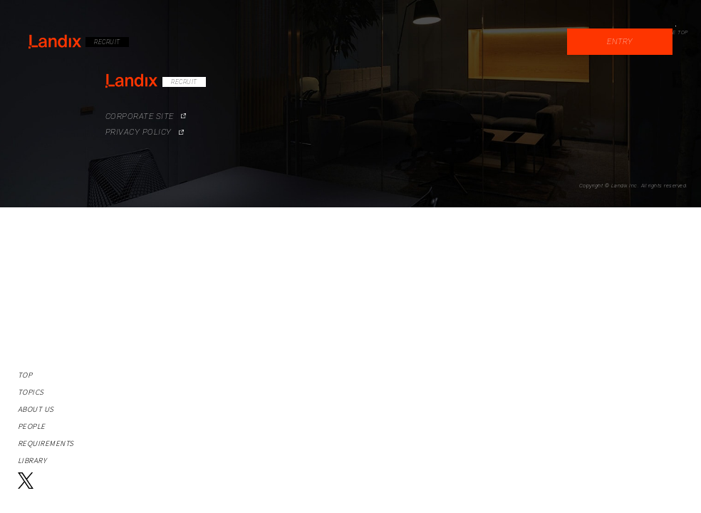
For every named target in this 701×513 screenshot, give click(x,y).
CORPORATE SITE (131, 106)
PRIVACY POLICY (129, 121)
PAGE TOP (675, 32)
